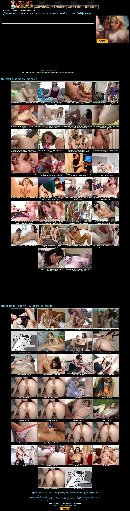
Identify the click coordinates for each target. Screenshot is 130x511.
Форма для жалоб (73, 503)
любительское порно (39, 72)
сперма (61, 72)
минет (56, 72)
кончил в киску (70, 72)
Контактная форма (57, 503)
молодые (27, 72)
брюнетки (50, 72)
